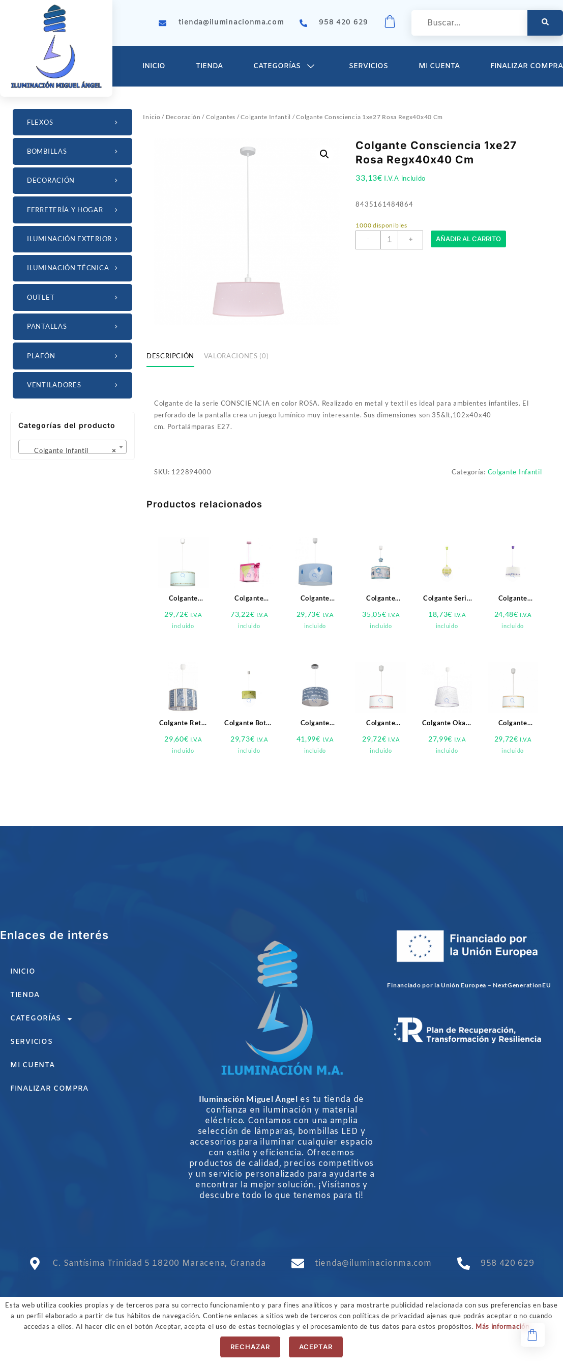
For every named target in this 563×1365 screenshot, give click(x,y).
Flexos (74, 122)
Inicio (153, 66)
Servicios (368, 66)
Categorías (285, 66)
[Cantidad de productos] (389, 240)
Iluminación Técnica (74, 268)
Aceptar (316, 1347)
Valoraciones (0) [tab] (236, 356)
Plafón (74, 356)
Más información (502, 1326)
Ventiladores (74, 385)
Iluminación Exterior (74, 239)
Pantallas (74, 326)
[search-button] (545, 23)
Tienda (209, 66)
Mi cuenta (439, 66)
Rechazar (250, 1347)
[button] (324, 154)
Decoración (74, 180)
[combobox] (72, 447)
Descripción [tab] (170, 356)
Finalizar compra (49, 1089)
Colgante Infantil (266, 117)
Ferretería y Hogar (74, 210)
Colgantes (220, 117)
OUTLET (74, 297)
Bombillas (74, 151)
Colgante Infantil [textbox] (69, 450)
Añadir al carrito (468, 240)
